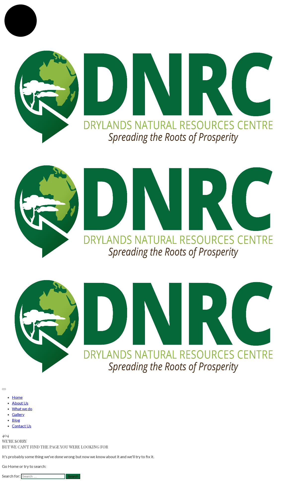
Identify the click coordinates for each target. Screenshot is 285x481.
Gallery (18, 414)
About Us (20, 403)
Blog (16, 420)
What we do (22, 408)
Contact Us (21, 425)
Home (17, 397)
